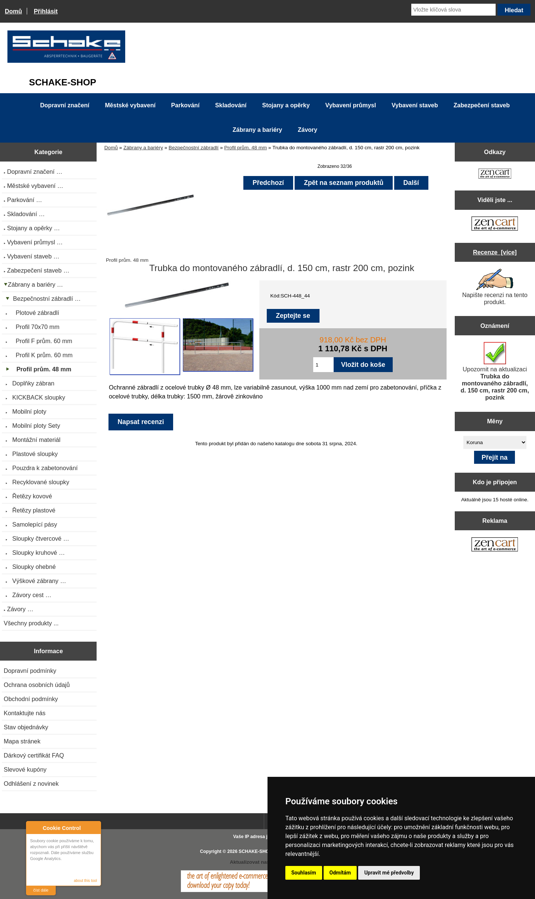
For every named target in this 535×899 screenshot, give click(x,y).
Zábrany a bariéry (143, 147)
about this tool (85, 881)
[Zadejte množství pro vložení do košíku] (323, 364)
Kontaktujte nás (24, 713)
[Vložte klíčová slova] (453, 10)
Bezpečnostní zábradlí (194, 147)
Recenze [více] (495, 252)
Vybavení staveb (415, 105)
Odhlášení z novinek (31, 783)
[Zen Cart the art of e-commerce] (495, 174)
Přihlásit (46, 11)
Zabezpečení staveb (482, 105)
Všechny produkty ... (31, 623)
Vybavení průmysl (350, 105)
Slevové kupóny (25, 769)
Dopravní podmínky (30, 670)
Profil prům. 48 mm (245, 147)
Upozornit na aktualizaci (495, 371)
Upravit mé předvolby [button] (389, 873)
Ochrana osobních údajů (37, 684)
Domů (13, 11)
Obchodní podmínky (31, 699)
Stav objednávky (26, 727)
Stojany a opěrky (286, 105)
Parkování (185, 105)
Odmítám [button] (340, 873)
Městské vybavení (130, 105)
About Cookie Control (33, 827)
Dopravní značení (64, 105)
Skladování (230, 105)
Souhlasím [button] (303, 873)
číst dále (41, 890)
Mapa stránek (22, 741)
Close (94, 827)
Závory (307, 130)
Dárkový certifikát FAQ (34, 755)
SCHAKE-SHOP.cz (258, 851)
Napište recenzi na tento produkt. (495, 287)
